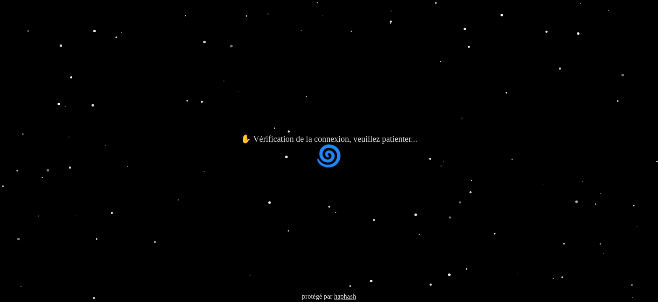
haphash (345, 296)
